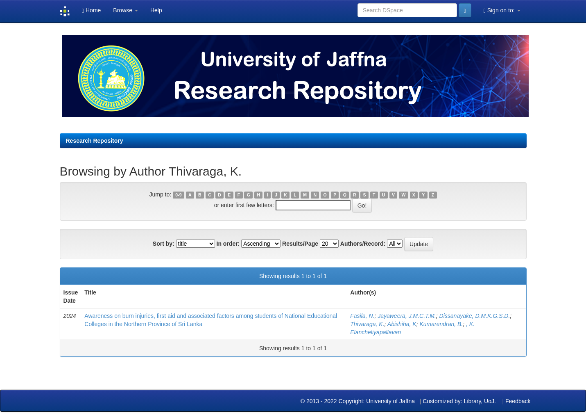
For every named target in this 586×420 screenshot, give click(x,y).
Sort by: (163, 243)
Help (156, 10)
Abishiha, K (401, 324)
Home (91, 10)
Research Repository (94, 140)
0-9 (178, 194)
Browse (125, 10)
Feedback (517, 401)
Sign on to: (502, 10)
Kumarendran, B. (441, 324)
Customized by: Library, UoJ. (459, 401)
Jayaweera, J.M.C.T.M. (407, 316)
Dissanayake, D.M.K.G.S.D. (474, 316)
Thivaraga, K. (367, 324)
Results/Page (300, 243)
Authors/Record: (362, 243)
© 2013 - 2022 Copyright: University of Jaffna (358, 401)
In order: (228, 243)
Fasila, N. (362, 316)
